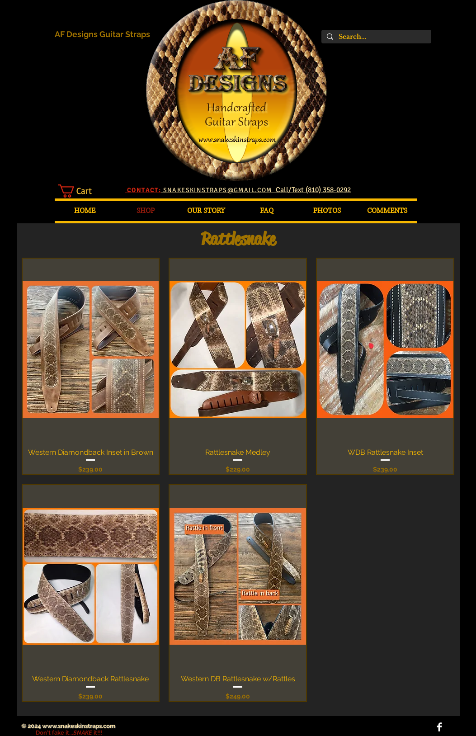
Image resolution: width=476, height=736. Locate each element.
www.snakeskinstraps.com (78, 725)
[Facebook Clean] (439, 726)
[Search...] (375, 37)
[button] (82, 191)
